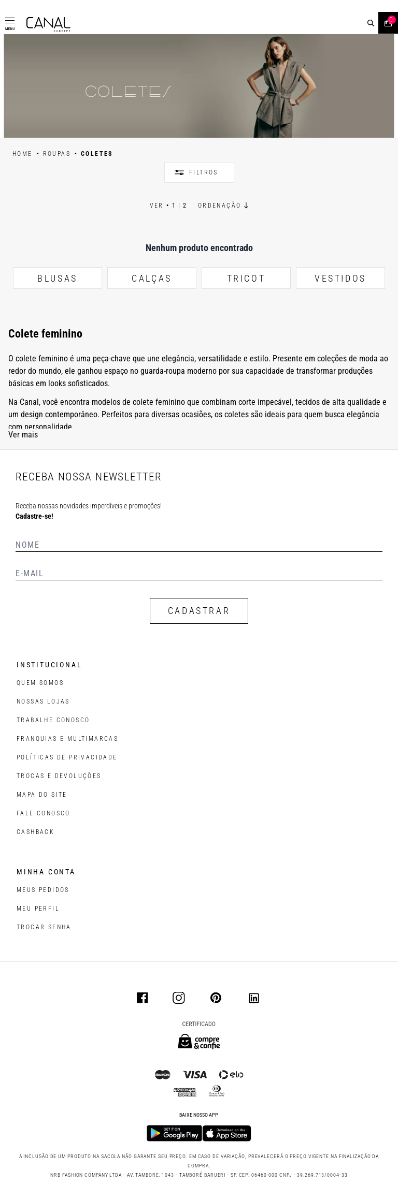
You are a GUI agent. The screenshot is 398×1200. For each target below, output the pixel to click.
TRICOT (246, 278)
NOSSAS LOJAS (43, 701)
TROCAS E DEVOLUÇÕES (59, 776)
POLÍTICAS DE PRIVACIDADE (67, 757)
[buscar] (370, 23)
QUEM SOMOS (40, 682)
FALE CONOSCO (43, 813)
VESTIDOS (340, 278)
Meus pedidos (43, 890)
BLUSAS (57, 278)
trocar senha (44, 927)
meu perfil (38, 908)
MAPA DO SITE (42, 794)
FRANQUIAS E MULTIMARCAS (67, 738)
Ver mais (23, 435)
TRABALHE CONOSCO (53, 720)
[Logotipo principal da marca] (48, 24)
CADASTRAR (199, 610)
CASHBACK (35, 832)
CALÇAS (152, 278)
